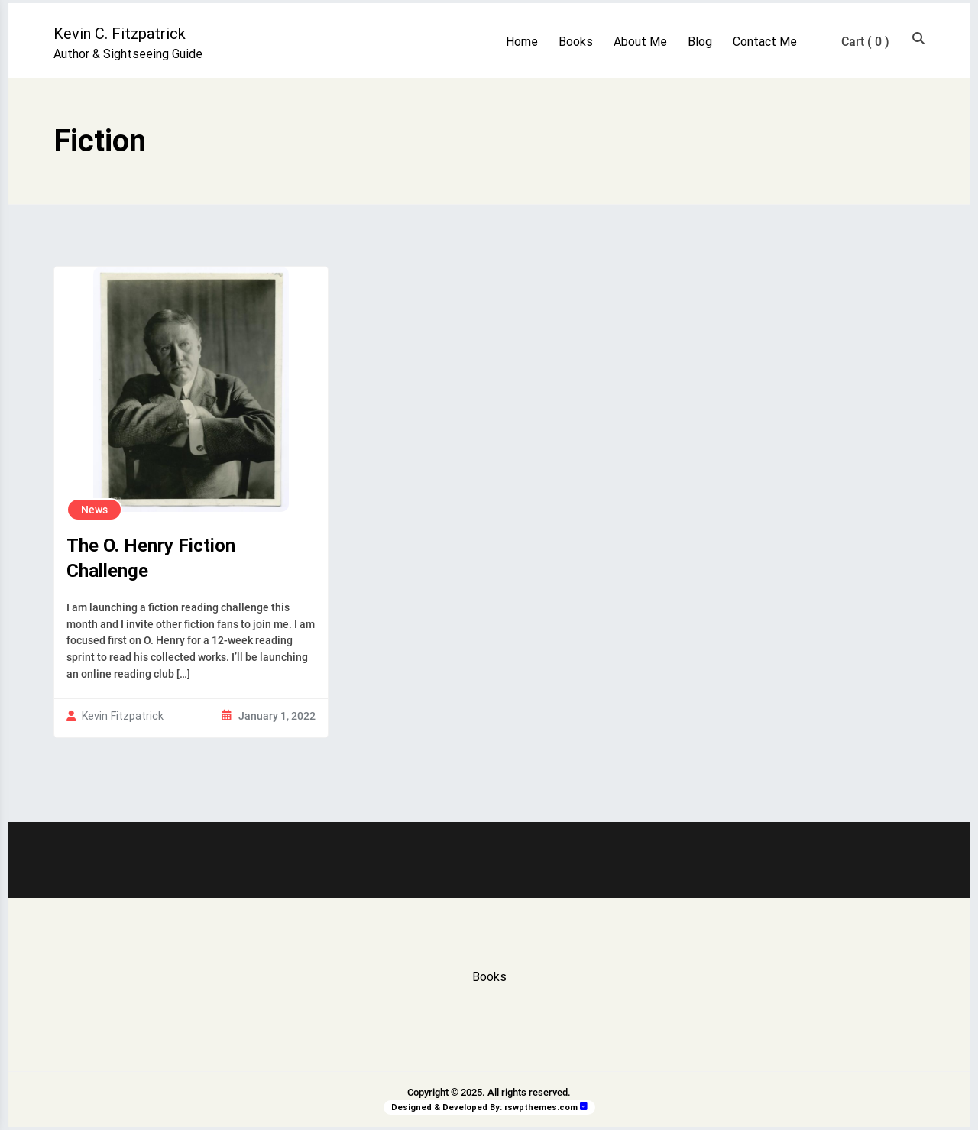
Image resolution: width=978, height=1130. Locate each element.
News (94, 509)
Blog (700, 41)
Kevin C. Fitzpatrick (119, 33)
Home (522, 41)
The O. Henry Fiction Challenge (150, 558)
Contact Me (765, 41)
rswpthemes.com (541, 1107)
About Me (640, 41)
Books (576, 41)
